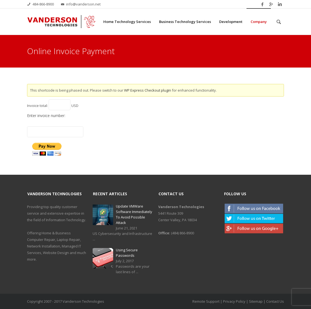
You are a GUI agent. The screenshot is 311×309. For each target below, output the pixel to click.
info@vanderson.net (83, 4)
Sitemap (256, 301)
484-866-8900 (43, 4)
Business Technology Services (185, 21)
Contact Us (275, 301)
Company (259, 21)
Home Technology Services (127, 21)
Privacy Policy (234, 301)
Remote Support (205, 301)
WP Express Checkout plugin (147, 90)
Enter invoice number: (46, 115)
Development (230, 21)
